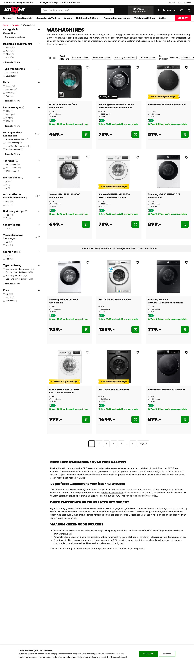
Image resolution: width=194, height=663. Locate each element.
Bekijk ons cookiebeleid (117, 657)
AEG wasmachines (148, 57)
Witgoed (7, 18)
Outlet (183, 18)
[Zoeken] (110, 10)
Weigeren (167, 654)
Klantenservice (184, 3)
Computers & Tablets (48, 18)
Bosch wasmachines (102, 57)
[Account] (166, 10)
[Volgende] (143, 443)
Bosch (161, 468)
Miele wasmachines (80, 57)
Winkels (172, 3)
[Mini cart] (189, 10)
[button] (23, 107)
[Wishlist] (181, 10)
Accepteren (148, 654)
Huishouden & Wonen (87, 18)
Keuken (68, 18)
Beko (146, 468)
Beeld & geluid (24, 18)
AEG (170, 468)
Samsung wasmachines (125, 57)
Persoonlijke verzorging (116, 18)
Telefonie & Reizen (144, 18)
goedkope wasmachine (112, 492)
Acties (162, 18)
